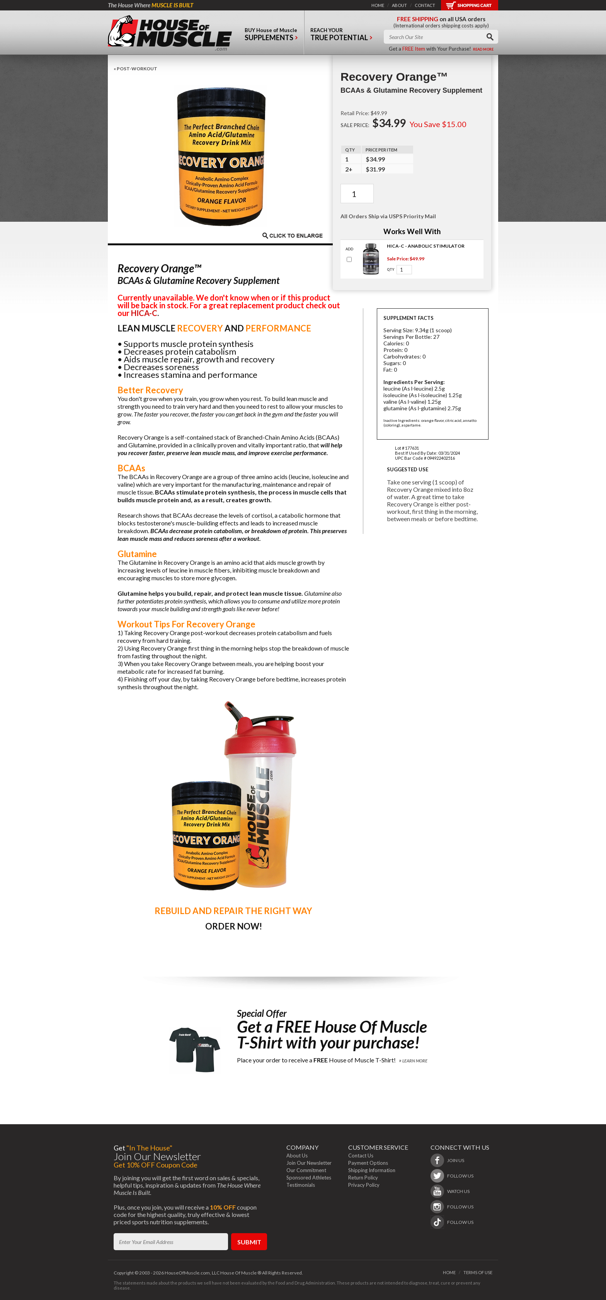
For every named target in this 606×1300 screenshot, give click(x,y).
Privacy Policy (364, 1185)
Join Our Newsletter (309, 1163)
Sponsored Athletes (308, 1177)
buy (271, 36)
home (377, 5)
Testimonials (300, 1185)
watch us (458, 1191)
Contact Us (360, 1155)
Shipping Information (371, 1170)
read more (483, 49)
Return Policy (363, 1177)
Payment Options (368, 1163)
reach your (341, 36)
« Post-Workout (135, 68)
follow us (460, 1176)
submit (249, 1242)
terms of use (477, 1272)
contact (425, 5)
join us (455, 1160)
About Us (297, 1155)
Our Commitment (306, 1170)
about (399, 5)
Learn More (414, 1060)
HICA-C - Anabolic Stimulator (426, 246)
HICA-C (144, 313)
